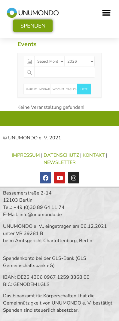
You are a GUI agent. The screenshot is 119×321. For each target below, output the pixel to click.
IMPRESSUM (26, 155)
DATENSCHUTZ (62, 155)
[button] (106, 12)
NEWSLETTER (60, 162)
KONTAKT (94, 155)
